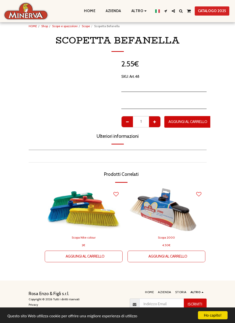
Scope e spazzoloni (65, 26)
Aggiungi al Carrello (188, 122)
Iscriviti (195, 304)
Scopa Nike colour (84, 237)
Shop (44, 26)
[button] (165, 11)
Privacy (33, 304)
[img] (166, 209)
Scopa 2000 (166, 237)
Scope (86, 26)
